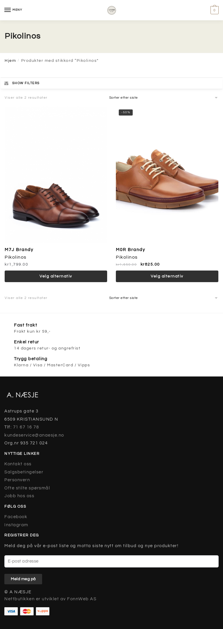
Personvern (17, 480)
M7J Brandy (19, 250)
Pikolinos (16, 257)
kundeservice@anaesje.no (34, 435)
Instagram (16, 525)
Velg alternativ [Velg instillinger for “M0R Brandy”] (167, 276)
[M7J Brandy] (56, 175)
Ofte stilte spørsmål (27, 488)
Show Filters (22, 83)
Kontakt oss (18, 464)
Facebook (15, 517)
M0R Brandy (130, 250)
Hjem (10, 61)
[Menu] (13, 10)
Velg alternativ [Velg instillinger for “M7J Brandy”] (55, 276)
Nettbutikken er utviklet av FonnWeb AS (50, 599)
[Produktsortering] (163, 98)
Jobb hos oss (19, 496)
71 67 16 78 (26, 427)
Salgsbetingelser (23, 472)
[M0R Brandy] (167, 175)
